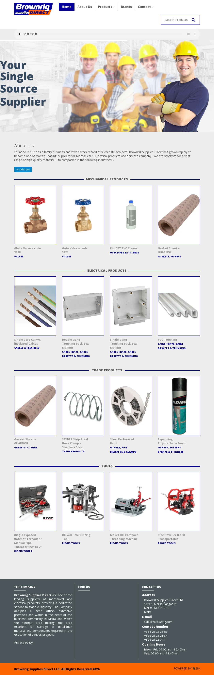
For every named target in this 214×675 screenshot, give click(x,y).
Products (106, 7)
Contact (146, 7)
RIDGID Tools (23, 551)
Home (66, 7)
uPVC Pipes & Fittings (124, 252)
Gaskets (163, 256)
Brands (126, 7)
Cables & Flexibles (26, 348)
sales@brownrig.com (158, 622)
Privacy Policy (23, 642)
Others (176, 256)
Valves (19, 256)
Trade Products (73, 451)
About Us (84, 7)
